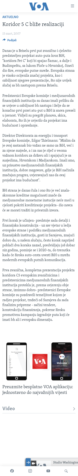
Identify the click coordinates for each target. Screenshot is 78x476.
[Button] (10, 41)
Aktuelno (10, 17)
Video (39, 409)
